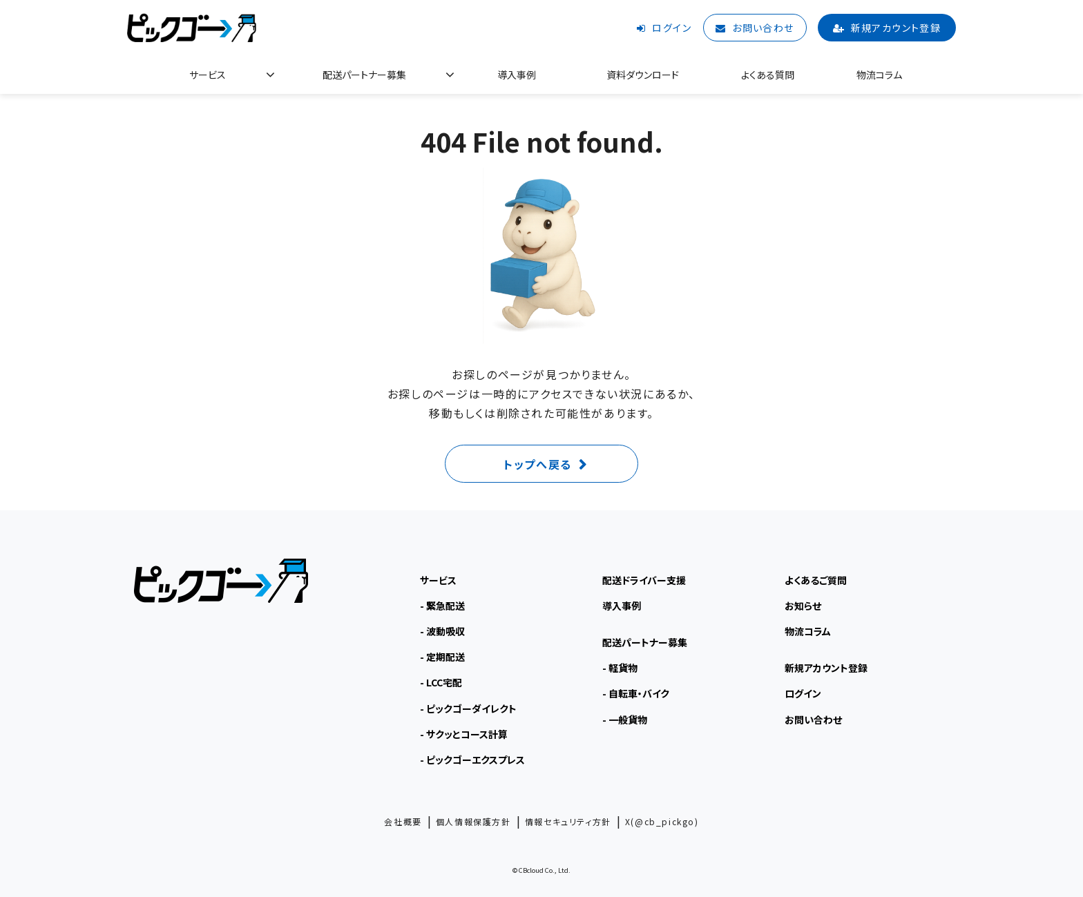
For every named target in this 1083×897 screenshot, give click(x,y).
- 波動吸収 (442, 631)
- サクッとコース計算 (464, 734)
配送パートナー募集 (364, 74)
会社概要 (402, 821)
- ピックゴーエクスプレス (472, 759)
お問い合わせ (763, 28)
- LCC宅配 (441, 682)
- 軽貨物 (620, 668)
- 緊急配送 (442, 606)
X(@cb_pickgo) (662, 821)
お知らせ (803, 606)
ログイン (671, 28)
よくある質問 (767, 74)
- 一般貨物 (624, 719)
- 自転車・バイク (635, 693)
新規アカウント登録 (896, 28)
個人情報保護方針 (473, 821)
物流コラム (879, 74)
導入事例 (516, 74)
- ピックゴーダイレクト (468, 708)
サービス (207, 74)
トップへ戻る (538, 464)
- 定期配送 (442, 657)
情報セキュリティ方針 (568, 821)
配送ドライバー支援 (644, 580)
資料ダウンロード (642, 74)
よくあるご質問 (816, 580)
